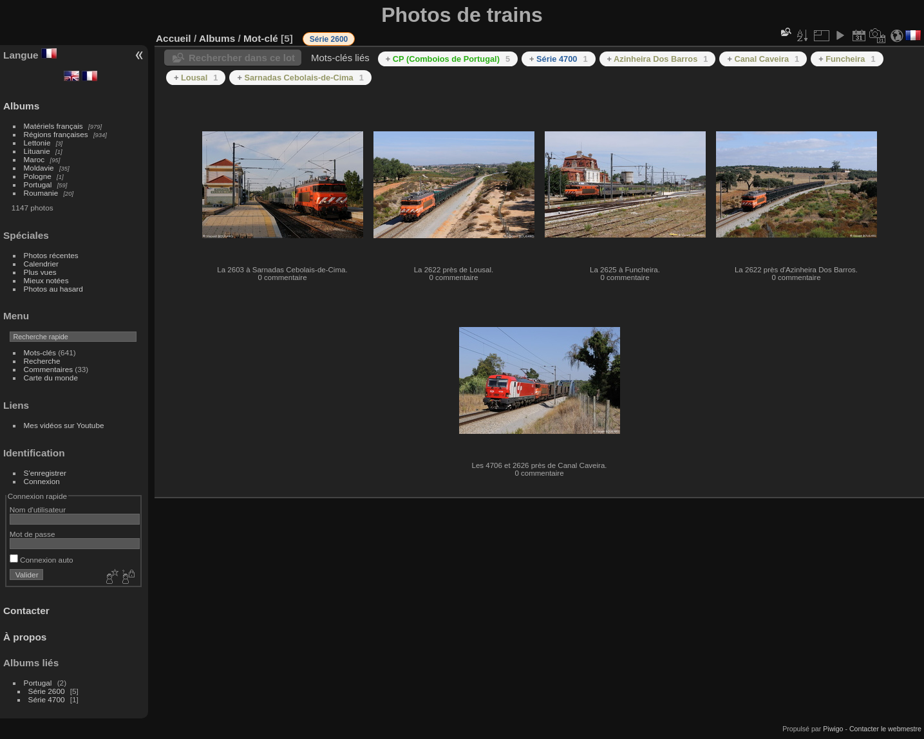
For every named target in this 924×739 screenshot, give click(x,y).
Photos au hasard (53, 289)
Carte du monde (51, 377)
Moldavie (39, 168)
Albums (21, 105)
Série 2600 (46, 691)
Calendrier (41, 263)
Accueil (173, 38)
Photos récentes (51, 255)
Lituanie (37, 151)
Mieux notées (46, 280)
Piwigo (833, 729)
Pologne (38, 176)
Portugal (38, 184)
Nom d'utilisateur (38, 509)
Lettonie (37, 142)
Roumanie (41, 193)
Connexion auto (41, 560)
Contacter (26, 610)
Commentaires (48, 369)
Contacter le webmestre (885, 729)
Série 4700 (46, 699)
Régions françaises (56, 134)
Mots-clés (40, 352)
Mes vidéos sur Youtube (64, 425)
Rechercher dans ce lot (242, 57)
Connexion (42, 481)
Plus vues (40, 272)
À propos (24, 636)
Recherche (42, 361)
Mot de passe (32, 534)
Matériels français (53, 126)
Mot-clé (260, 38)
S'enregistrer (45, 473)
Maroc (34, 159)
